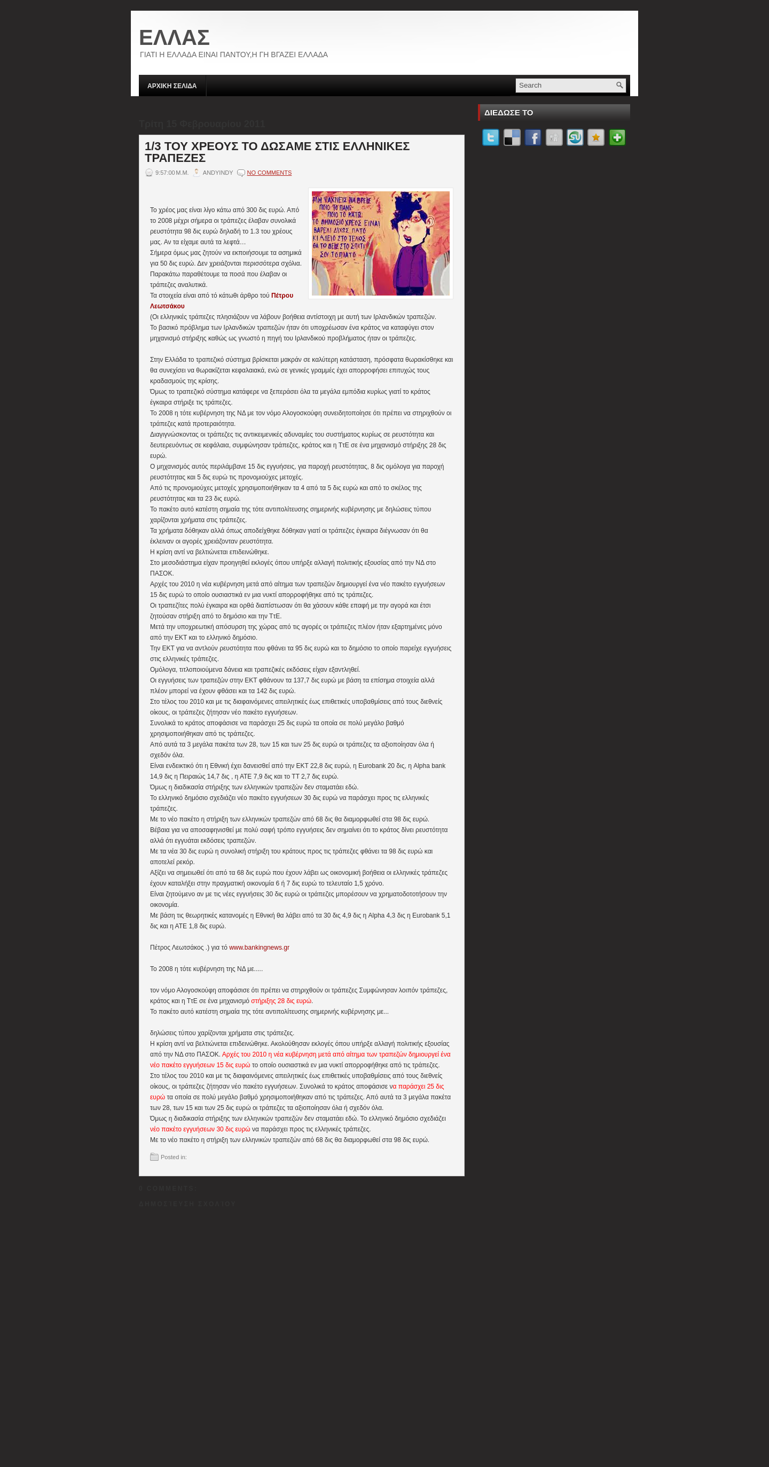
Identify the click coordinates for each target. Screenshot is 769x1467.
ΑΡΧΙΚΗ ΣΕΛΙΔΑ (172, 86)
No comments (269, 172)
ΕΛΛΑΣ (174, 37)
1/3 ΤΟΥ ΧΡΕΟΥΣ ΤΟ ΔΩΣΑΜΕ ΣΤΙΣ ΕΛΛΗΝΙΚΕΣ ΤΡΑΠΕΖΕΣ (277, 152)
